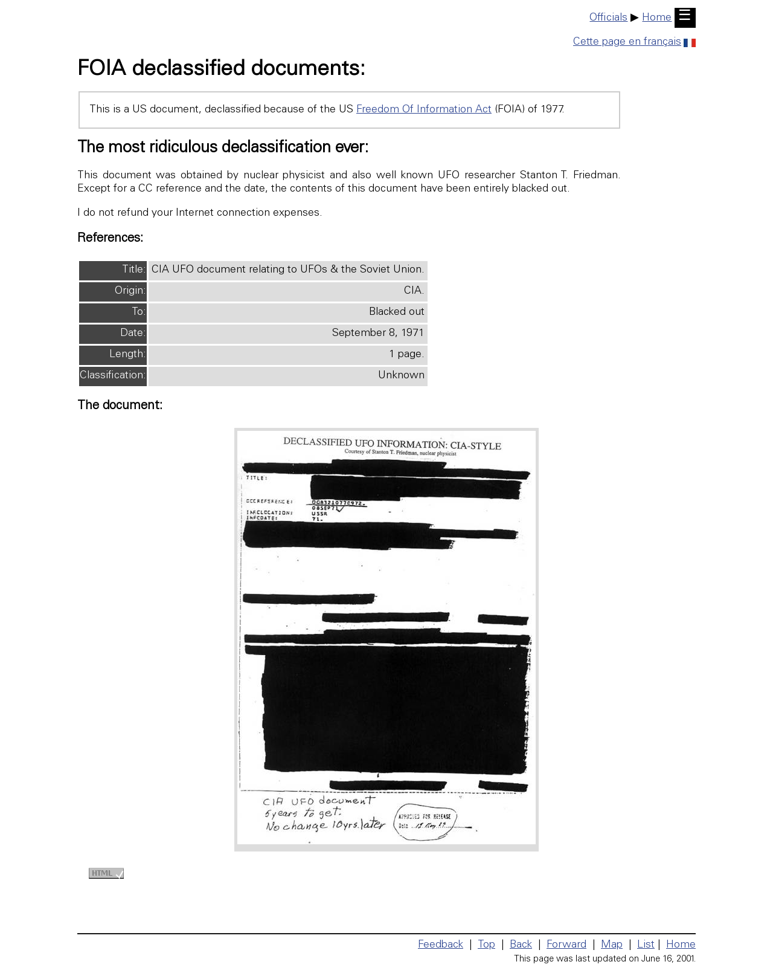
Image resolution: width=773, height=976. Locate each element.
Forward (566, 945)
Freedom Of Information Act (424, 110)
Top (486, 945)
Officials (608, 18)
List (646, 945)
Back (521, 945)
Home (657, 18)
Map (612, 945)
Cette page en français (634, 42)
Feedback (440, 945)
